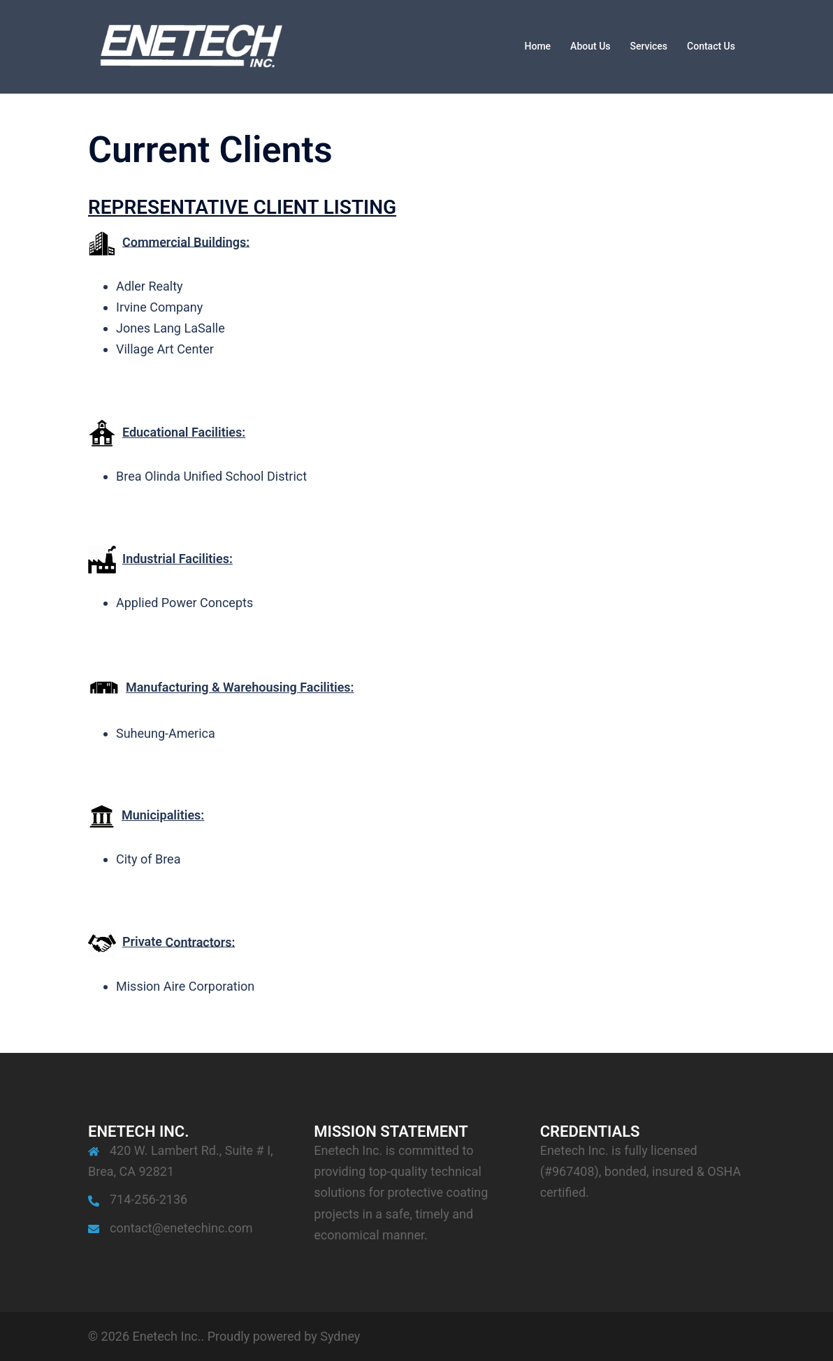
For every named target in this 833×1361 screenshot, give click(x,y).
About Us (590, 46)
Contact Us (711, 46)
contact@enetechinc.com (181, 1228)
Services (649, 46)
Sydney (340, 1336)
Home (538, 46)
